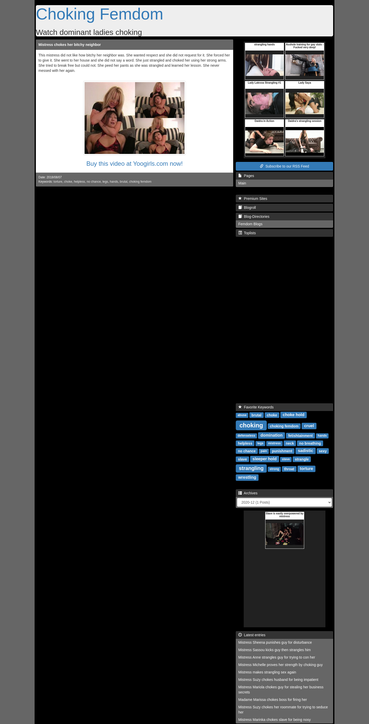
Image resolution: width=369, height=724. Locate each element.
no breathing (310, 443)
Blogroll (247, 208)
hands (114, 181)
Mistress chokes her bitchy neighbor (69, 45)
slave (242, 459)
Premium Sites (252, 199)
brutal (123, 181)
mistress (274, 443)
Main (242, 183)
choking (251, 425)
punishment (282, 451)
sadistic (305, 450)
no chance (94, 181)
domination (272, 435)
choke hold (293, 415)
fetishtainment (300, 435)
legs (105, 181)
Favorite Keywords (256, 407)
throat (289, 469)
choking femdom (140, 181)
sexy (323, 451)
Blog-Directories (253, 216)
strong (274, 469)
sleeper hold (264, 459)
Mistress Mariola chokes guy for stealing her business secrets (280, 689)
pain (264, 451)
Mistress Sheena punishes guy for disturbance (275, 642)
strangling (251, 468)
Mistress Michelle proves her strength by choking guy (280, 665)
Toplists (247, 233)
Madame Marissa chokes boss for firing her (272, 700)
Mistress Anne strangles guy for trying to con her (276, 657)
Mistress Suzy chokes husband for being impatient (278, 680)
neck (290, 443)
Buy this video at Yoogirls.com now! (134, 163)
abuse (242, 415)
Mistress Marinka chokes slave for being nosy (274, 720)
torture (58, 181)
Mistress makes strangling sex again (267, 672)
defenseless (246, 435)
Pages (246, 176)
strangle (302, 459)
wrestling (247, 477)
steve (286, 459)
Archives (248, 493)
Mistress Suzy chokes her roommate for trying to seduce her (283, 709)
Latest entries (251, 635)
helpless (79, 181)
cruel (309, 426)
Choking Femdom (99, 14)
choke (68, 181)
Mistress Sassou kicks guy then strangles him (274, 650)
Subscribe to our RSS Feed (284, 166)
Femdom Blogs (250, 224)
